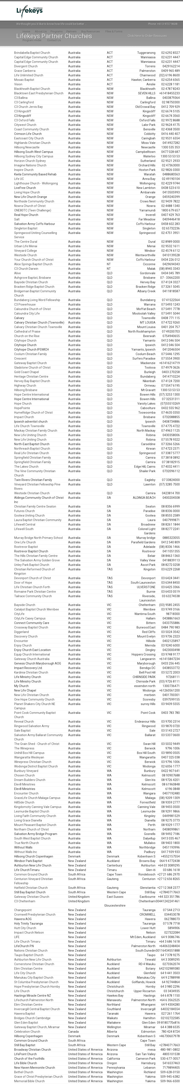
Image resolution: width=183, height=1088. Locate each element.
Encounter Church (26, 793)
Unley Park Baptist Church (31, 565)
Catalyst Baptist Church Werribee (36, 609)
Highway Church (25, 385)
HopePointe (22, 408)
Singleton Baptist (25, 228)
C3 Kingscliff (22, 111)
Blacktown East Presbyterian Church (38, 93)
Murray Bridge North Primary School (38, 537)
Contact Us (54, 40)
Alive (17, 273)
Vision (18, 84)
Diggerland (21, 632)
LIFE (17, 937)
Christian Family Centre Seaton (35, 506)
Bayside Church (24, 605)
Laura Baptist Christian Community (38, 520)
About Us (41, 31)
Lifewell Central (24, 524)
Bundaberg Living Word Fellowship (37, 300)
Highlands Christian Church (32, 143)
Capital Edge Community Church (36, 57)
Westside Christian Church (32, 493)
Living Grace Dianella (28, 820)
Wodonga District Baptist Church (36, 766)
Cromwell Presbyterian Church (34, 914)
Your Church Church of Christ (34, 259)
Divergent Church (26, 66)
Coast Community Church (31, 129)
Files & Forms (113, 31)
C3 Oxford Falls (24, 120)
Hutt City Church (25, 928)
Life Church (22, 991)
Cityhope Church (25, 340)
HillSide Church (24, 802)
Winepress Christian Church (32, 762)
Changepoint (23, 910)
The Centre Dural (25, 241)
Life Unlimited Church (28, 75)
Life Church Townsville (29, 426)
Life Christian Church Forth (32, 587)
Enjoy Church (23, 645)
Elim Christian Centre (28, 968)
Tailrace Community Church (33, 596)
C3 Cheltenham (24, 901)
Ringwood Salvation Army (31, 726)
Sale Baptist (22, 730)
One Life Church (25, 542)
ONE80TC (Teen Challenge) (32, 210)
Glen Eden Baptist (26, 1022)
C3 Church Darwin (26, 268)
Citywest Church (25, 125)
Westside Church (25, 255)
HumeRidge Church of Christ (33, 412)
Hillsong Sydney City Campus (33, 156)
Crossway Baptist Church (31, 627)
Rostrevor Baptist (26, 547)
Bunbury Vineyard (26, 771)
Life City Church (24, 973)
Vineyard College (25, 250)
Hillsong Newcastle (27, 147)
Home (26, 31)
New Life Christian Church (31, 695)
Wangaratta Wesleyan (29, 757)
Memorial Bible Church (29, 1081)
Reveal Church (24, 721)
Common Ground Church (31, 874)
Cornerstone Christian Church (34, 964)
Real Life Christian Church (31, 453)
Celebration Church (27, 1031)
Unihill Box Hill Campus (29, 753)
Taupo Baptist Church (28, 955)
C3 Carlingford (24, 102)
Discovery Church (26, 636)
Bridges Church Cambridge (32, 1018)
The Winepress (24, 748)
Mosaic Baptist (24, 79)
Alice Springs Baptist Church (33, 264)
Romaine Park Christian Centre (35, 591)
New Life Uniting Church (30, 435)
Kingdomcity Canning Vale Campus (38, 807)
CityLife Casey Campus (30, 618)
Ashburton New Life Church (32, 959)
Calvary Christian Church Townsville (38, 327)
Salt (17, 219)
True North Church (26, 843)
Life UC (19, 179)
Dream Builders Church (29, 780)
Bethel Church (23, 1072)
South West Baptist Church (32, 838)
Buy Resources (90, 31)
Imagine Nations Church (30, 165)
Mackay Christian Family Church (35, 430)
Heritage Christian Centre (31, 376)
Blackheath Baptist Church (32, 88)
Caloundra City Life (27, 313)
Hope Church (23, 403)
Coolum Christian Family (30, 354)
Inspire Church (24, 170)
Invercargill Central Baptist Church (37, 1009)
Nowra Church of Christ (30, 206)
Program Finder (32, 40)
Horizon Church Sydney (30, 161)
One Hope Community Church (34, 699)
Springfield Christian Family (32, 457)
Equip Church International (32, 654)
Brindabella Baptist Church (32, 52)
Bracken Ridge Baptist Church (34, 286)
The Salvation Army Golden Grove (37, 560)
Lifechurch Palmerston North (33, 1000)
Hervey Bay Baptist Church (32, 381)
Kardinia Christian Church (31, 672)
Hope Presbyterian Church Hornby (37, 986)
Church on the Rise (27, 336)
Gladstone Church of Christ (32, 367)
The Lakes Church (26, 466)
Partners (71, 31)
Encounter (21, 641)
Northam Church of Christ (31, 829)
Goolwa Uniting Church (29, 515)
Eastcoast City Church (29, 138)
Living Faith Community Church (35, 816)
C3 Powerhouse (25, 304)
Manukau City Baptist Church (33, 977)
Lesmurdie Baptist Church (31, 811)
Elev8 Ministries (24, 784)
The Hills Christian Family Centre (36, 556)
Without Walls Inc (25, 852)
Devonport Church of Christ (32, 578)
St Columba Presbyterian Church (36, 982)
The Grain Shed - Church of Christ (36, 744)
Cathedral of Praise (27, 331)
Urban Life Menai (25, 246)
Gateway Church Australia (31, 659)
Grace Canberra (24, 70)
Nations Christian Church (31, 950)
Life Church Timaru (27, 941)
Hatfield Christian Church (31, 887)
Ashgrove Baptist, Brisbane (32, 277)
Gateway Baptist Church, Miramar (37, 1027)
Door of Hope (23, 582)
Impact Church (24, 417)
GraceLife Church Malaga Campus (37, 798)
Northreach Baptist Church (32, 448)
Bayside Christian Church (31, 282)
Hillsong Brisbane (25, 390)
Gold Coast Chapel (26, 372)
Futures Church (24, 511)
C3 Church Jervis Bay (28, 106)
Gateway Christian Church (31, 896)
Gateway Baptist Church (30, 363)
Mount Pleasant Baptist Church (35, 825)
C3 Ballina (21, 97)
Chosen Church (24, 775)
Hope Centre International (31, 394)
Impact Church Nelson (29, 932)
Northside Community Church (34, 201)
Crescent (20, 358)
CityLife (19, 614)
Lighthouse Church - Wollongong (36, 183)
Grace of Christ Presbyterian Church (38, 1076)
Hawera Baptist (24, 1013)
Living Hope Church (27, 192)
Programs (57, 31)
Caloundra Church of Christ (32, 309)
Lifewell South (24, 529)
